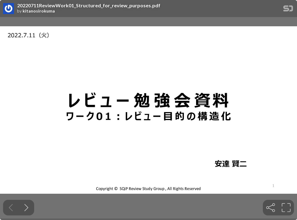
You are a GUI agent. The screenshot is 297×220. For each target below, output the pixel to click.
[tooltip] (270, 208)
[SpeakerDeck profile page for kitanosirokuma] (8, 9)
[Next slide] (26, 208)
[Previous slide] (11, 208)
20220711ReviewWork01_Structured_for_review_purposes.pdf (88, 5)
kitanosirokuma (39, 11)
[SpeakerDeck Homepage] (288, 10)
